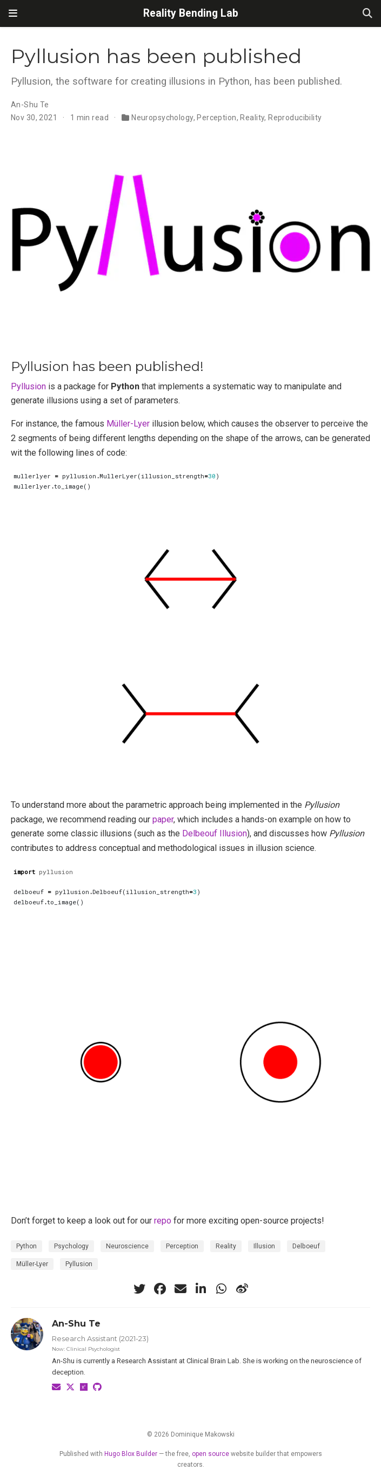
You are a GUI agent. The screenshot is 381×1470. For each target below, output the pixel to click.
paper (162, 819)
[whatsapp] (221, 1289)
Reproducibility (295, 117)
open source (210, 1454)
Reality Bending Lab (190, 13)
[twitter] (139, 1289)
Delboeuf (306, 1246)
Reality (252, 117)
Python (26, 1246)
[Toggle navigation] (13, 13)
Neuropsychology (162, 117)
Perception (216, 117)
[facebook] (160, 1289)
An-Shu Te (30, 104)
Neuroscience (127, 1246)
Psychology (71, 1246)
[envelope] (180, 1289)
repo (162, 1220)
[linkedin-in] (201, 1289)
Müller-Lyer (128, 423)
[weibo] (242, 1289)
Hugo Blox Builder (130, 1454)
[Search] (367, 14)
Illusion (264, 1246)
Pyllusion (28, 386)
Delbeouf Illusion (214, 833)
